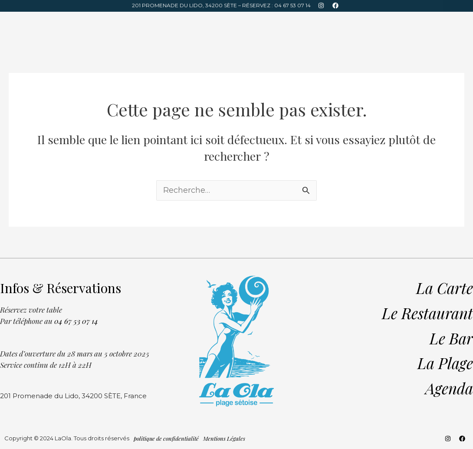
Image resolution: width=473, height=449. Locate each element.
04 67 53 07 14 (292, 4)
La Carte (337, 22)
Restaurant (23, 22)
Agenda (112, 22)
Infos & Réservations (391, 22)
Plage (81, 22)
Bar (56, 22)
